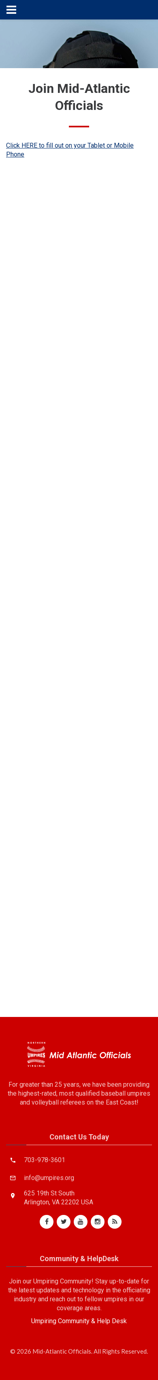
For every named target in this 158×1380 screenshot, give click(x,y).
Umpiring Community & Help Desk (79, 1321)
